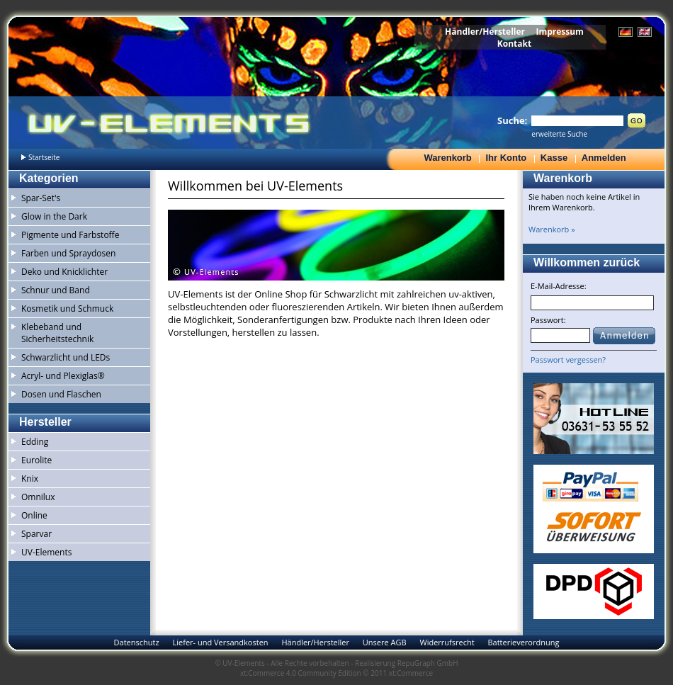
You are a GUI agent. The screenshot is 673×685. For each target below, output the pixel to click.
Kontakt (514, 44)
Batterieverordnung (523, 642)
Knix (29, 478)
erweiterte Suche (559, 134)
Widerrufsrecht (446, 642)
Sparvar (36, 534)
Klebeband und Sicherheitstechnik (57, 333)
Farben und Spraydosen (68, 253)
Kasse (554, 157)
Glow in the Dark (54, 216)
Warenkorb (447, 157)
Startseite (44, 157)
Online (34, 515)
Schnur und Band (55, 290)
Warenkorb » (551, 229)
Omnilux (38, 497)
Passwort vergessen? (568, 359)
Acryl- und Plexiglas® (63, 376)
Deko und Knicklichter (64, 272)
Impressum (560, 32)
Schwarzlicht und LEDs (65, 357)
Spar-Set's (40, 198)
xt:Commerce (411, 673)
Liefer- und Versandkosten (220, 642)
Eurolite (36, 460)
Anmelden (604, 157)
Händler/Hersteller (485, 32)
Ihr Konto (505, 157)
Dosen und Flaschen (61, 394)
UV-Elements (46, 552)
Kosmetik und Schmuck (67, 308)
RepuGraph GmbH (427, 663)
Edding (34, 442)
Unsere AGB (385, 642)
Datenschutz (136, 642)
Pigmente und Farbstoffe (70, 235)
